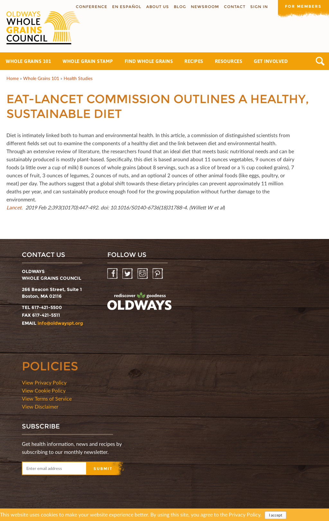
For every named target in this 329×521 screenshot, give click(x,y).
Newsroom (205, 6)
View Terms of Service (47, 398)
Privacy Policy (244, 514)
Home (12, 78)
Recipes (193, 61)
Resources (229, 61)
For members (303, 6)
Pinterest (158, 273)
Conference (91, 6)
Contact (234, 6)
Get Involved (271, 61)
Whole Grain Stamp (88, 61)
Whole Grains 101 (28, 61)
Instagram (143, 273)
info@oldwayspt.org (60, 323)
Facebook (113, 273)
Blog (179, 6)
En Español (126, 6)
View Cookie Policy (44, 390)
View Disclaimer (40, 406)
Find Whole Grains (149, 61)
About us (157, 6)
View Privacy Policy (44, 382)
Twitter (128, 273)
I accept (275, 515)
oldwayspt (139, 301)
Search (320, 61)
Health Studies (78, 78)
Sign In (259, 6)
